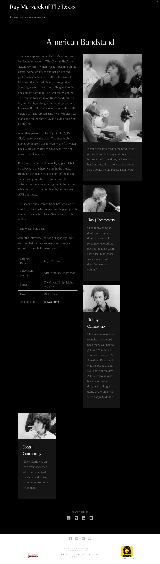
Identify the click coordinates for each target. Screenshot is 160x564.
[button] (157, 3)
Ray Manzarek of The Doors (42, 6)
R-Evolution (51, 301)
